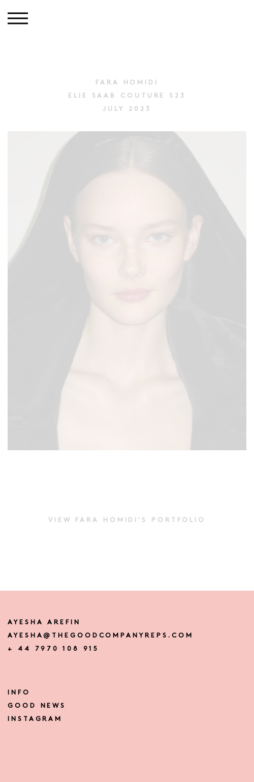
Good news (37, 706)
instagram (35, 719)
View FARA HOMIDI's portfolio (127, 520)
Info (19, 692)
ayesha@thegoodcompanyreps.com (101, 635)
